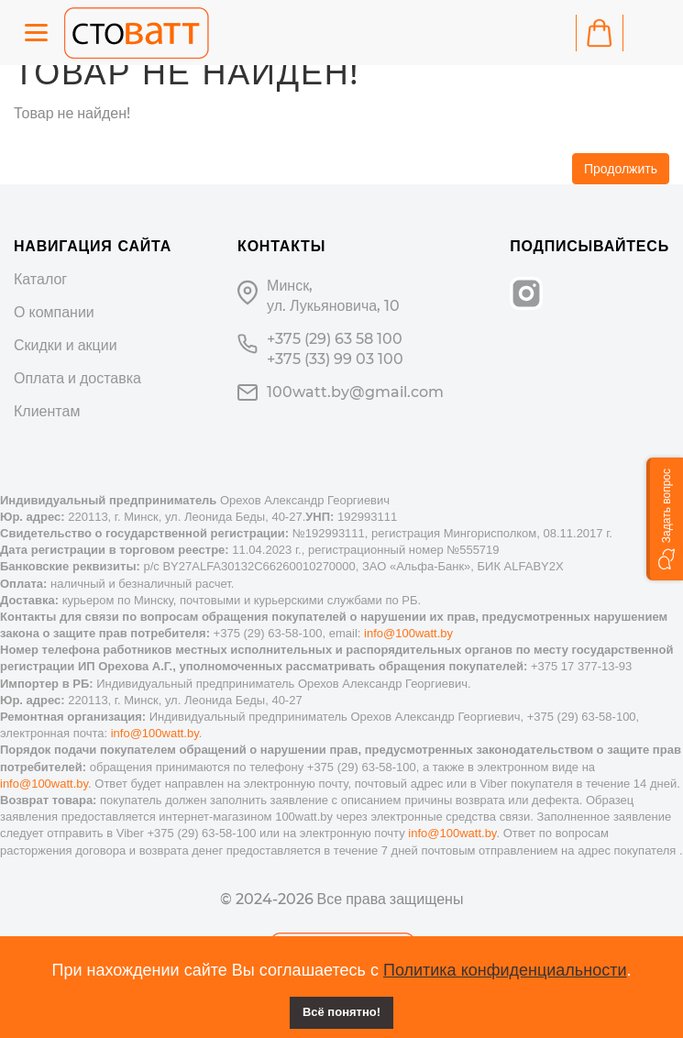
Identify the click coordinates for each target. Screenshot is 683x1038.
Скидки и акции (65, 345)
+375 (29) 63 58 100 (334, 339)
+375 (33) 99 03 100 (335, 359)
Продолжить (620, 168)
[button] (664, 519)
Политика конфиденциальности (505, 970)
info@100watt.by (408, 633)
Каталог (40, 279)
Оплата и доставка (77, 378)
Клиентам (47, 411)
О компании (54, 312)
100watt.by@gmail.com (355, 392)
